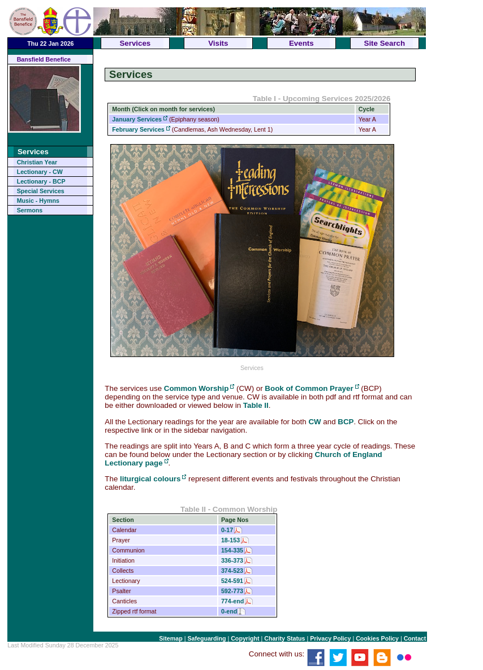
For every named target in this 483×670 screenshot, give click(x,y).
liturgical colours (150, 479)
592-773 (232, 591)
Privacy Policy (330, 638)
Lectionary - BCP (41, 181)
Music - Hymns (38, 200)
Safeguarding (206, 638)
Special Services (40, 191)
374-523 (232, 570)
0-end (229, 611)
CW (314, 421)
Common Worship (196, 388)
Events (301, 43)
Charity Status (284, 638)
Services (134, 43)
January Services (137, 119)
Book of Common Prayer (309, 388)
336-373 (232, 560)
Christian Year (37, 162)
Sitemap (170, 638)
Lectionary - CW (40, 171)
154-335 (232, 550)
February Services (138, 129)
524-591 (232, 580)
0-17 (227, 530)
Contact (415, 638)
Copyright (245, 638)
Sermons (30, 210)
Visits (218, 43)
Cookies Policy (377, 638)
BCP (345, 421)
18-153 (230, 540)
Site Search (385, 43)
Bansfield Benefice (44, 59)
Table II (256, 405)
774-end (232, 601)
